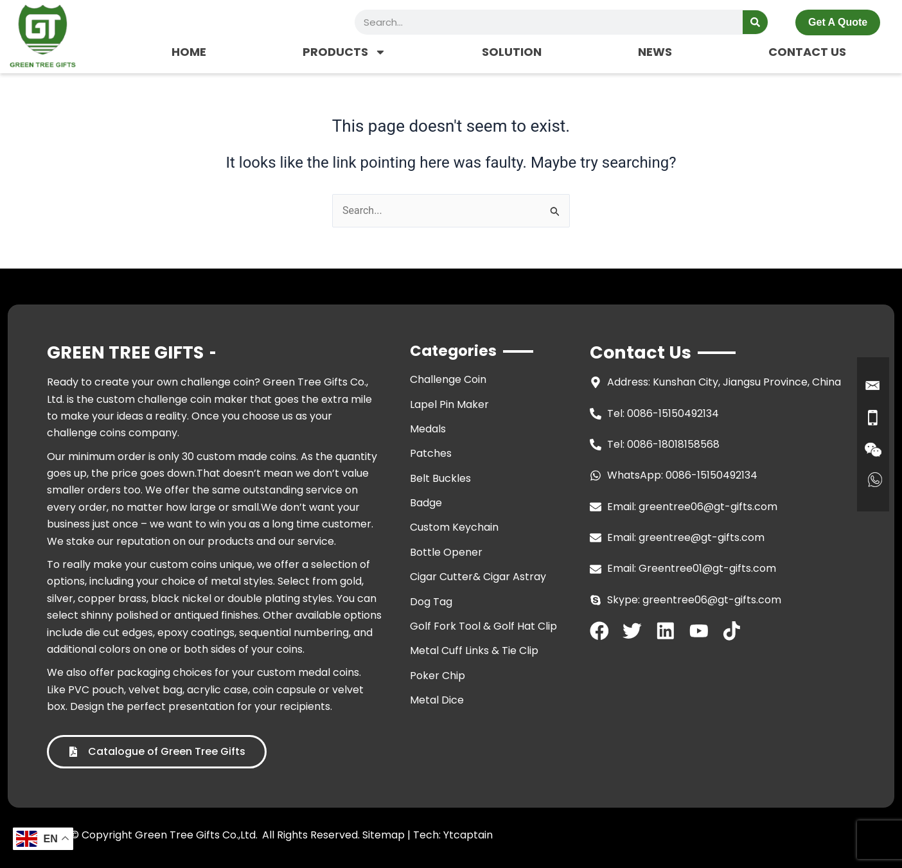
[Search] (755, 22)
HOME (189, 52)
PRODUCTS (344, 52)
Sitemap (383, 835)
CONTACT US (807, 52)
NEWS (655, 52)
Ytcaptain (468, 835)
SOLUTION (512, 52)
